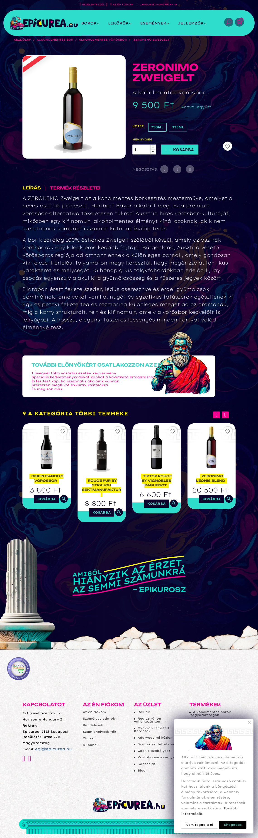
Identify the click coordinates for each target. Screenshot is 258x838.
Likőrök (118, 23)
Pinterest (190, 169)
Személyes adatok (99, 718)
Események (153, 23)
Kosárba (180, 149)
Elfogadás (233, 825)
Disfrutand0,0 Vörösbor (47, 478)
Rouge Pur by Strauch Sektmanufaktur (101, 485)
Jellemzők (191, 23)
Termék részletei (75, 188)
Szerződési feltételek (156, 744)
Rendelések (93, 725)
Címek (88, 738)
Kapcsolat (147, 764)
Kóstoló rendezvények (157, 757)
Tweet (177, 169)
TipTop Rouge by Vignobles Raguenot (157, 480)
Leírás (31, 188)
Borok (89, 23)
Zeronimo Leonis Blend (210, 478)
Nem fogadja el (199, 825)
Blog (142, 770)
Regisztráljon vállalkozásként (148, 720)
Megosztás (164, 169)
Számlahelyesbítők (99, 732)
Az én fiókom (103, 704)
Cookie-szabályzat (154, 751)
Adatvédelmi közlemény (159, 738)
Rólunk (144, 712)
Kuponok (91, 745)
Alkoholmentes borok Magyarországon (210, 713)
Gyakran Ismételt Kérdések (151, 729)
